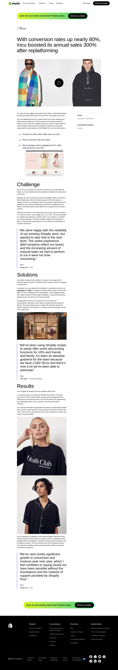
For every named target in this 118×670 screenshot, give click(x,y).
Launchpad (21, 290)
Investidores (33, 635)
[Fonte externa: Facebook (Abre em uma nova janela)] (90, 656)
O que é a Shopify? (35, 628)
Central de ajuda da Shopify (100, 628)
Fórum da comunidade (98, 632)
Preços (51, 3)
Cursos (72, 635)
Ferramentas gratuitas (77, 639)
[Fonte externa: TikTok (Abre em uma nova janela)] (90, 661)
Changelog (74, 643)
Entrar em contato (101, 3)
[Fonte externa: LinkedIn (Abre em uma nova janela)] (95, 661)
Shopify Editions (34, 632)
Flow (29, 290)
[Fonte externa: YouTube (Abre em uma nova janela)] (99, 656)
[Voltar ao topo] (10, 625)
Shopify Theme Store (57, 634)
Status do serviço (97, 639)
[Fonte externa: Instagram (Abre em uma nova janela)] (104, 656)
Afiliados (52, 645)
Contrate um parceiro (98, 635)
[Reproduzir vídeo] (59, 82)
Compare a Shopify (76, 632)
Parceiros (53, 641)
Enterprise (59, 3)
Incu (31, 113)
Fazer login (86, 3)
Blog (71, 628)
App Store (53, 638)
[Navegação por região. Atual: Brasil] (16, 659)
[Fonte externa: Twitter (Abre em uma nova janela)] (95, 656)
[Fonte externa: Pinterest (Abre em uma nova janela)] (99, 661)
